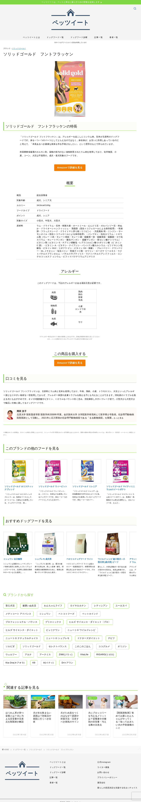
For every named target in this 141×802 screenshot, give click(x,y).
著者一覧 (113, 37)
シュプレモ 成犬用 (43, 559)
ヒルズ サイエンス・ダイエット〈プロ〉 (90, 622)
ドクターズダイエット (88, 638)
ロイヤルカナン (78, 605)
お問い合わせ (103, 772)
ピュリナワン (53, 630)
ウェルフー (11, 654)
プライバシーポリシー (107, 777)
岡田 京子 (21, 411)
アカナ (28, 654)
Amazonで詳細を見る (70, 167)
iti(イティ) (48, 663)
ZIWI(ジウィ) (65, 654)
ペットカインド (90, 614)
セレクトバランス (58, 646)
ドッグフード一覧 (55, 37)
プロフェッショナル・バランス (21, 622)
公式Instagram (104, 762)
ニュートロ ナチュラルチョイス (22, 638)
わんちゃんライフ (53, 605)
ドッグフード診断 (79, 37)
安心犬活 (10, 605)
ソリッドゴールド (19, 48)
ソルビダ (10, 646)
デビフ (111, 638)
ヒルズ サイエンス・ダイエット (22, 630)
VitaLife (84, 654)
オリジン (122, 646)
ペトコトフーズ (66, 614)
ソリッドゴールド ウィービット (52, 486)
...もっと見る (118, 418)
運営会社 (101, 783)
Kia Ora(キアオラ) (15, 663)
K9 (33, 663)
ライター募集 (103, 767)
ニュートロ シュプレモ (57, 638)
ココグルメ (104, 646)
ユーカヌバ (121, 605)
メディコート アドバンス (18, 614)
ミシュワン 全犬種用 (12, 559)
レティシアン (101, 605)
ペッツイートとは (31, 37)
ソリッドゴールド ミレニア (84, 486)
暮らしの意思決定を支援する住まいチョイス (117, 788)
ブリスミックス (53, 622)
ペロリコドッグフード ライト (79, 559)
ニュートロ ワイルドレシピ (81, 630)
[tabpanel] (70, 89)
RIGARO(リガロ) (105, 654)
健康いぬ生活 (29, 605)
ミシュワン (45, 614)
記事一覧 (98, 37)
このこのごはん (83, 646)
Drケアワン (67, 663)
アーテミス (45, 654)
